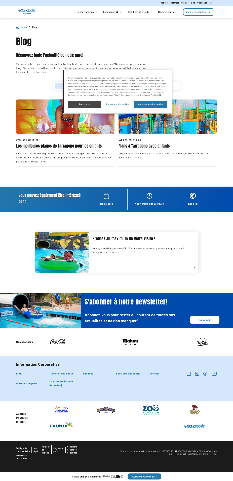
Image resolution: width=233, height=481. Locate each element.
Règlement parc (58, 449)
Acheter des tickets (198, 12)
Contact (165, 3)
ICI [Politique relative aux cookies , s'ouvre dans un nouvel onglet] (160, 95)
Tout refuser (85, 104)
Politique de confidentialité (23, 449)
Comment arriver (180, 3)
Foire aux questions (128, 373)
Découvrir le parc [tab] (87, 12)
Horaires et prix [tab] (168, 12)
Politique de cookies (46, 449)
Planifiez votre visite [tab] (140, 12)
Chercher (202, 3)
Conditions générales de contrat (72, 449)
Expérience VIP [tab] (113, 12)
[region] (117, 91)
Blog (193, 3)
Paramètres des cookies (21, 456)
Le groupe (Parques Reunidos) (61, 383)
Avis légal (35, 449)
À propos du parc (26, 383)
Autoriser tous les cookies (150, 104)
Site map (88, 373)
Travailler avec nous (61, 373)
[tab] (198, 12)
